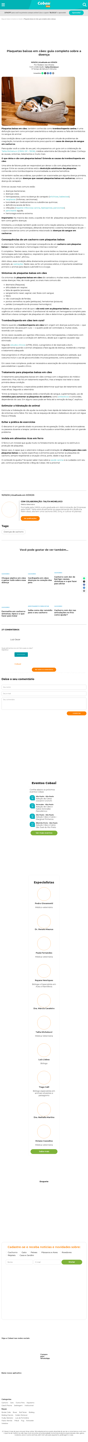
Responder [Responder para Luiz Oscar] (21, 654)
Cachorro (6, 574)
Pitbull (16, 1421)
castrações (18, 264)
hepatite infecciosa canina (28, 208)
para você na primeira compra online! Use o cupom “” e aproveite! (35, 13)
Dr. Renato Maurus (44, 929)
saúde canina (57, 460)
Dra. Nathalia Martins (44, 1117)
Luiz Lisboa (44, 1059)
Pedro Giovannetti (44, 903)
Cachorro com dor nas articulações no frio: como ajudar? (65, 612)
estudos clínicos (17, 345)
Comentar (77, 713)
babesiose (64, 197)
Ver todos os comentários (44, 669)
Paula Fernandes (44, 953)
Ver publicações (30, 518)
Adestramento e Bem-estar (38, 606)
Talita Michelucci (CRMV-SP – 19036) (18, 151)
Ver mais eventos (44, 833)
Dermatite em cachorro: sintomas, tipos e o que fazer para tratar (13, 613)
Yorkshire (5, 1423)
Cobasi (17, 664)
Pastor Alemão (7, 1421)
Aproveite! (76, 13)
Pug (22, 1421)
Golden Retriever (21, 1415)
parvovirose (58, 208)
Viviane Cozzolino (44, 1141)
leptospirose (46, 208)
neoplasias (11, 199)
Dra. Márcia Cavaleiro (44, 1008)
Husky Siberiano (7, 1418)
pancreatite (11, 211)
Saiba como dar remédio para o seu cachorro (40, 611)
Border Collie (6, 1412)
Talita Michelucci (52, 67)
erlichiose (54, 197)
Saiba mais (44, 1151)
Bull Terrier (23, 1412)
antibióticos (63, 397)
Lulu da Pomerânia (22, 1418)
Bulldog (31, 1412)
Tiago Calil (44, 1087)
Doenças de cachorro (14, 532)
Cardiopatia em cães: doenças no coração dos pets (40, 580)
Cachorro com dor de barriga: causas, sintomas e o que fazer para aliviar (65, 580)
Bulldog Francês (7, 1415)
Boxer (15, 1412)
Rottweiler (30, 1421)
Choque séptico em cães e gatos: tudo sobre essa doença (14, 580)
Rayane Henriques (44, 980)
